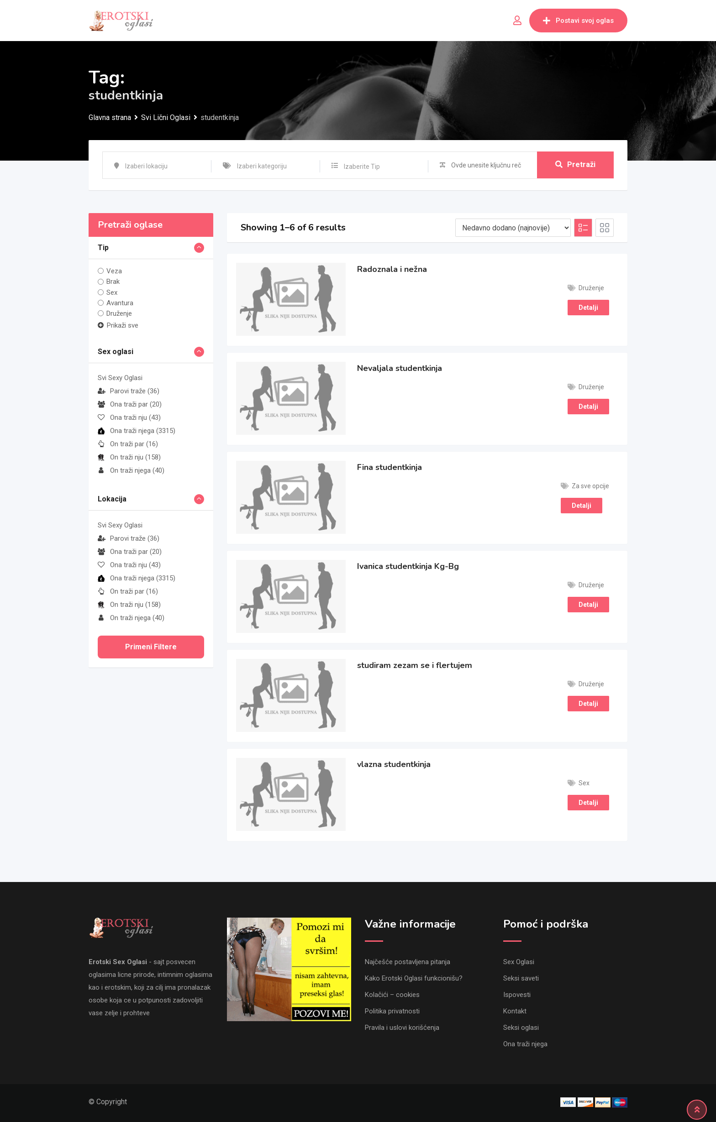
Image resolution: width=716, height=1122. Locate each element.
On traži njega (131, 470)
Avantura (119, 303)
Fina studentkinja (389, 467)
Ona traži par (130, 404)
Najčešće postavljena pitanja (407, 962)
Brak (113, 281)
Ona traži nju (129, 417)
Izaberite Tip (362, 166)
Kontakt (514, 1011)
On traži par (128, 444)
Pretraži (575, 165)
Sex (111, 292)
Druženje (119, 313)
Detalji (588, 307)
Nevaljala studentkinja (399, 368)
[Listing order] (513, 228)
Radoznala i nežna (392, 269)
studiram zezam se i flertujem (414, 665)
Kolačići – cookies (392, 995)
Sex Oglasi (518, 962)
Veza (114, 271)
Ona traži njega (136, 431)
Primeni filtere (151, 646)
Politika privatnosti (392, 1011)
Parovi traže (128, 391)
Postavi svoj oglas (578, 20)
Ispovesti (517, 995)
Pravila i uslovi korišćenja (402, 1027)
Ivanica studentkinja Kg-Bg (408, 566)
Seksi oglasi (521, 1027)
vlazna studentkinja (394, 764)
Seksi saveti (521, 978)
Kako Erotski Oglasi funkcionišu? (414, 978)
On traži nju (129, 457)
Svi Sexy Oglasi (120, 378)
